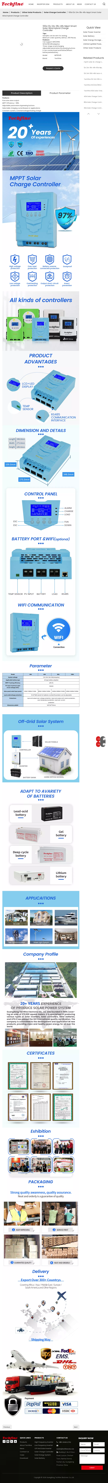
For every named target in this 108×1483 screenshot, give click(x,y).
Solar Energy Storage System (94, 40)
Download (24, 1458)
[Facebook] (4, 1441)
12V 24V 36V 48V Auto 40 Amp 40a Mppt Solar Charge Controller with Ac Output (93, 73)
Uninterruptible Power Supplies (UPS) (94, 44)
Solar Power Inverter (92, 32)
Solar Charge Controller (44, 1452)
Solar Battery (88, 36)
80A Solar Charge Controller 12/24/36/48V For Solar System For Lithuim (93, 102)
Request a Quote (53, 68)
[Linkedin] (7, 1441)
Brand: (45, 58)
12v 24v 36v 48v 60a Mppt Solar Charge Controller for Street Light (93, 68)
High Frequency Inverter (44, 1442)
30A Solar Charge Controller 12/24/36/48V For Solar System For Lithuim (93, 108)
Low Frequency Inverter (44, 1445)
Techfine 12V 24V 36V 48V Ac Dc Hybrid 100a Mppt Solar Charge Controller (93, 79)
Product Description (21, 93)
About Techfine (26, 1445)
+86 (60, 1442)
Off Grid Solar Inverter (43, 1448)
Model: (45, 55)
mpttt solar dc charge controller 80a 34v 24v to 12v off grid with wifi (93, 62)
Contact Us (24, 1452)
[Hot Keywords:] (104, 4)
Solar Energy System (43, 1455)
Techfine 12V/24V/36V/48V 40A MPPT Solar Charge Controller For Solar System (93, 85)
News (22, 1448)
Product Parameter (60, 93)
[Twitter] (11, 1441)
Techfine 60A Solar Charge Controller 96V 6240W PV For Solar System (93, 91)
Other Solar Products (92, 48)
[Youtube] (15, 1441)
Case (22, 1455)
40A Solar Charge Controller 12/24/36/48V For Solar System (93, 96)
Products (23, 1442)
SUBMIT (92, 1468)
